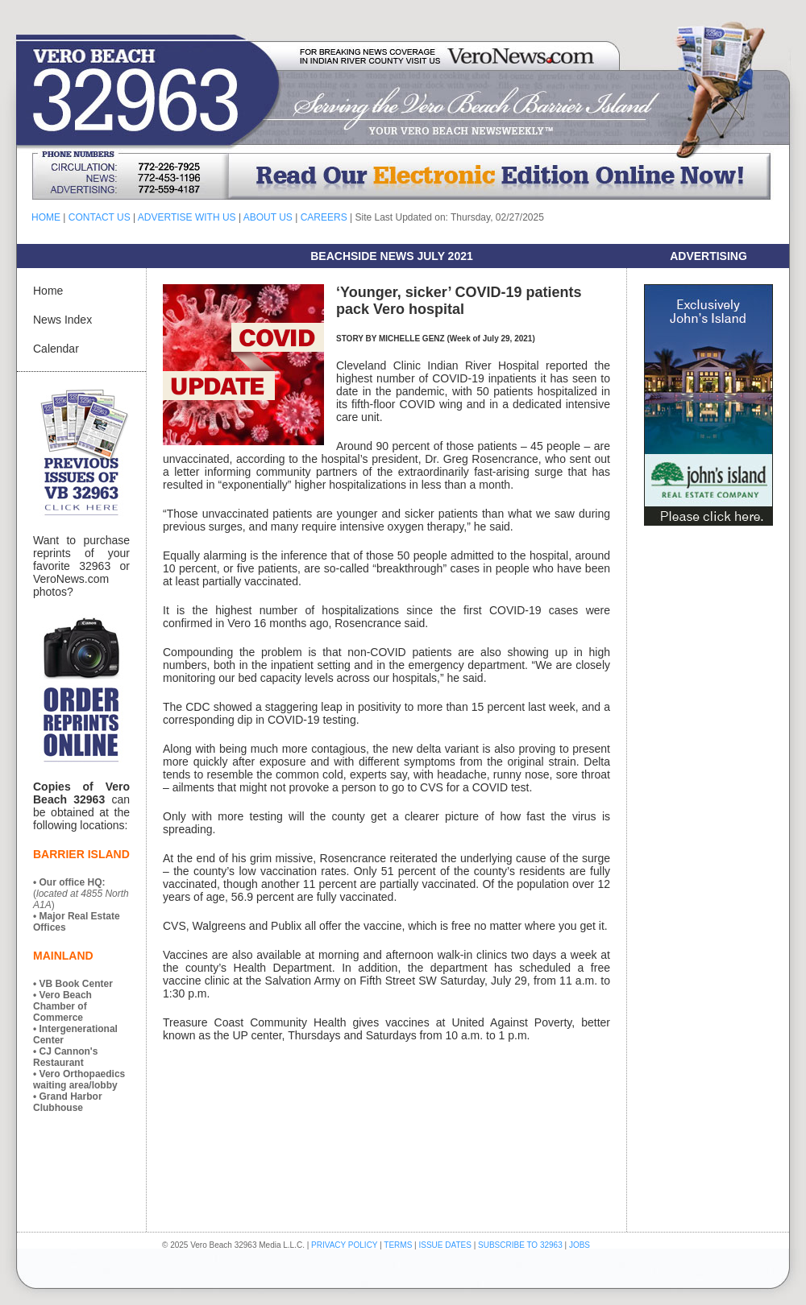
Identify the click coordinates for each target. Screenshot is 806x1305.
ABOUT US (268, 217)
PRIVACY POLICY (344, 1245)
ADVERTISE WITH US (187, 217)
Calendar (56, 348)
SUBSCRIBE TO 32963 (521, 1245)
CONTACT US (100, 217)
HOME (45, 217)
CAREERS (324, 217)
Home (48, 290)
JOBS (579, 1245)
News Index (62, 319)
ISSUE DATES (445, 1245)
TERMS (398, 1245)
